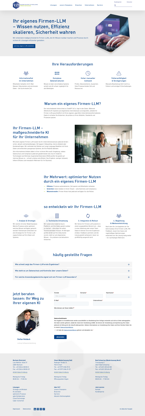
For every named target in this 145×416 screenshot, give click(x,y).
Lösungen (53, 5)
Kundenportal (117, 2)
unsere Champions (66, 5)
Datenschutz (28, 409)
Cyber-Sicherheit (18, 400)
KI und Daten (17, 392)
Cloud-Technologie (19, 398)
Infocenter (129, 2)
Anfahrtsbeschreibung (20, 372)
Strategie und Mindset (20, 389)
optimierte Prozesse (19, 394)
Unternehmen (89, 5)
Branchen (78, 5)
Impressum (17, 409)
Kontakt (97, 389)
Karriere (100, 5)
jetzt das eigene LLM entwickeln (25, 46)
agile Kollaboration (19, 396)
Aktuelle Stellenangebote (62, 396)
